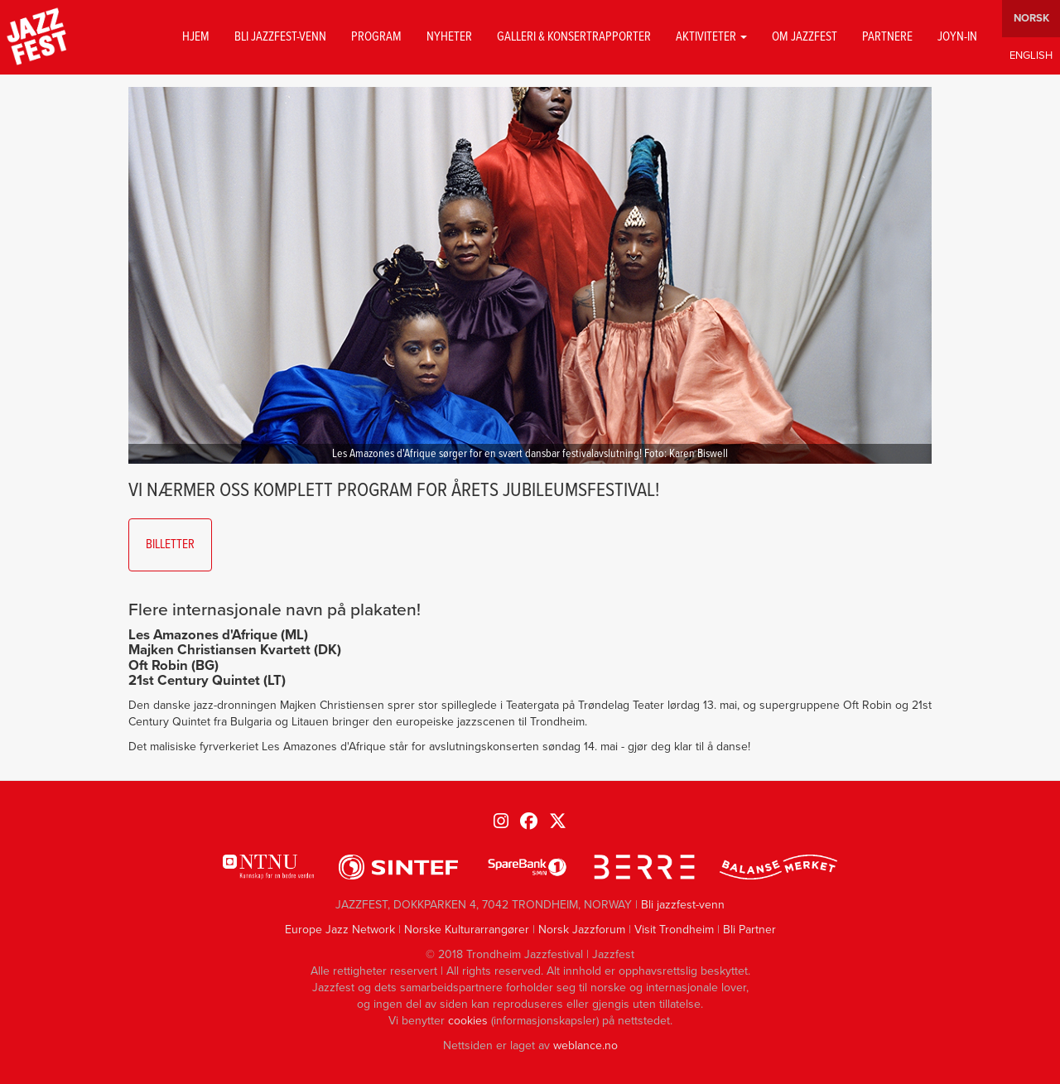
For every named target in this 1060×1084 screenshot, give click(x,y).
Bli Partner (749, 930)
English (1031, 56)
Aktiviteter (711, 37)
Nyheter (449, 37)
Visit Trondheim (674, 930)
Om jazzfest (804, 37)
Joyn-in (957, 37)
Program (376, 37)
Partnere (887, 37)
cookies (468, 1021)
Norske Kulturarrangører (466, 930)
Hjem (196, 37)
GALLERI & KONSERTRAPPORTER (574, 37)
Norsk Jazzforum (581, 930)
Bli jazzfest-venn (280, 37)
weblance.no (585, 1045)
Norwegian (1031, 19)
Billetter (170, 545)
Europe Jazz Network (340, 930)
